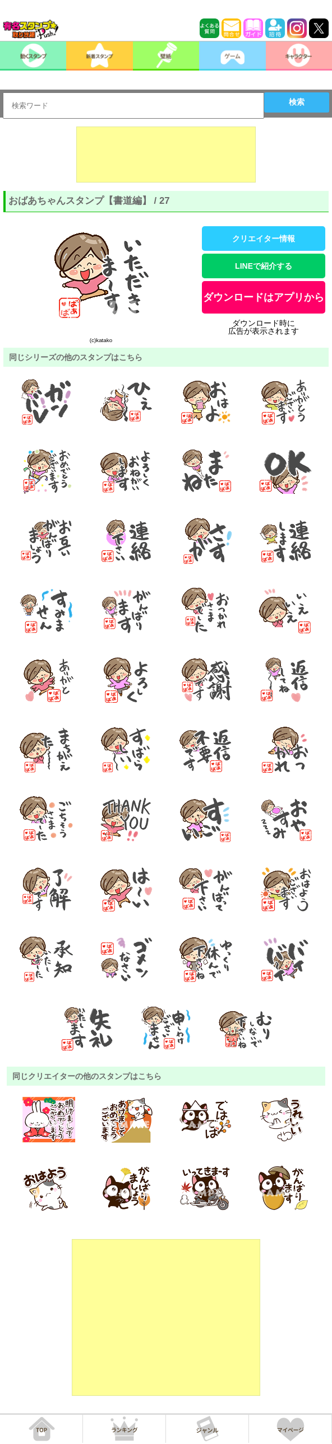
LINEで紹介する (263, 265)
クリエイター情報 (263, 238)
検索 (297, 101)
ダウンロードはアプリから (263, 297)
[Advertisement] (166, 155)
